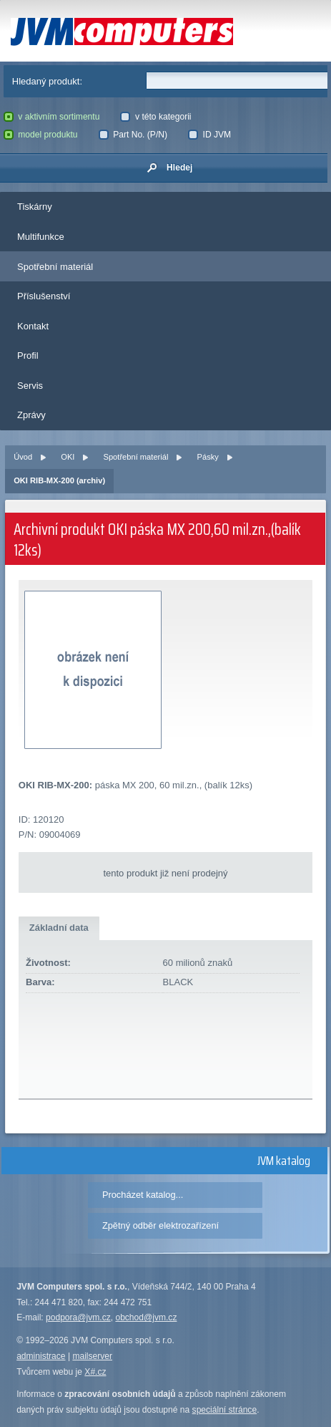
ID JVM (209, 135)
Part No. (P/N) (133, 135)
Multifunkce (40, 236)
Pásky (208, 457)
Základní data (59, 927)
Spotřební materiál (55, 266)
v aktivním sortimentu (52, 117)
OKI (67, 457)
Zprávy (31, 415)
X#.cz (95, 1372)
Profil (28, 355)
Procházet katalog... (142, 1194)
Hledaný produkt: (47, 81)
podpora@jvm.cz (78, 1317)
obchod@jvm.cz (146, 1317)
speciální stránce (224, 1410)
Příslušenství (43, 296)
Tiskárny (34, 206)
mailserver (92, 1356)
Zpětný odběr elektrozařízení (160, 1225)
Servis (30, 385)
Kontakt (33, 326)
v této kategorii (155, 117)
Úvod (23, 457)
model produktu (41, 135)
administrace (40, 1356)
